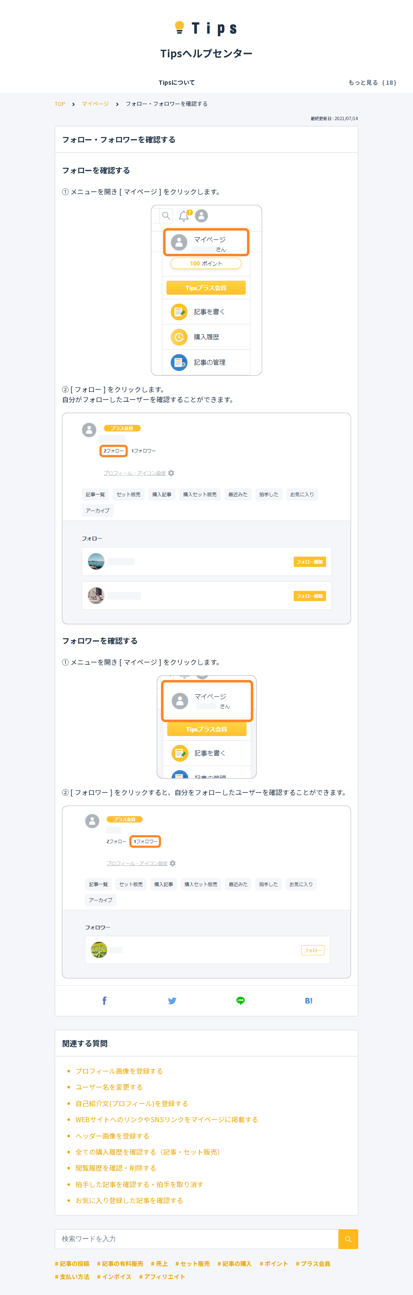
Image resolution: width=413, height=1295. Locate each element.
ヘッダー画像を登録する (112, 1136)
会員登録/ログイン (120, 82)
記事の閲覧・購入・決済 (273, 82)
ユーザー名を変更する (109, 1087)
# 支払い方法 (72, 1276)
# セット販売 (192, 1263)
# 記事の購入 (234, 1263)
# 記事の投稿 (72, 1263)
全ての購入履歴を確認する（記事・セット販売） (149, 1152)
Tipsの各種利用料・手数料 (193, 82)
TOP (60, 103)
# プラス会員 (313, 1263)
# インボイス (114, 1276)
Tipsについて (66, 82)
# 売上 (159, 1263)
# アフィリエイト (162, 1276)
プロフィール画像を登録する (119, 1071)
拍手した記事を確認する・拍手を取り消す (139, 1184)
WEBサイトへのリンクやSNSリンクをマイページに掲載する (166, 1119)
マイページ (95, 103)
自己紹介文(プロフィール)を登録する (131, 1103)
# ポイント (274, 1263)
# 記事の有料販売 (120, 1263)
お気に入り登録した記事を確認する (129, 1200)
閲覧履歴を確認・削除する (115, 1168)
